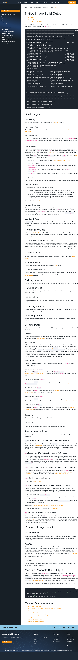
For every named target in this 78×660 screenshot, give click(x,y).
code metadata (69, 371)
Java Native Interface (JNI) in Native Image (38, 615)
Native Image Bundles (6, 27)
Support (68, 643)
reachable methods (40, 338)
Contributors (69, 641)
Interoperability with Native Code (8, 41)
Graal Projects (54, 2)
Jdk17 (30, 7)
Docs (19, 2)
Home (26, 7)
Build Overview (4, 20)
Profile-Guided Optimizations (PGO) (61, 160)
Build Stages (31, 17)
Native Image (46, 7)
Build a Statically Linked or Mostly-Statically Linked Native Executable (44, 608)
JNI (56, 265)
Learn (36, 634)
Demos (35, 641)
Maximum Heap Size (37, 481)
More (68, 634)
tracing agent (39, 445)
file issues (29, 142)
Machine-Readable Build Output (35, 21)
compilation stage (51, 152)
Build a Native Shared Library (35, 606)
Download (72, 2)
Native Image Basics (5, 18)
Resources (56, 634)
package (57, 443)
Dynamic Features (5, 39)
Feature (30, 610)
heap (61, 425)
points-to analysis (36, 232)
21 (44, 637)
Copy (76, 30)
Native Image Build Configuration (36, 621)
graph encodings (29, 275)
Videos (37, 2)
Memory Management (33, 617)
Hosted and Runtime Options (8, 31)
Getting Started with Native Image (8, 14)
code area (56, 390)
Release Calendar (70, 639)
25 (46, 637)
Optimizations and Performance (7, 35)
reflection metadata (29, 373)
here (76, 155)
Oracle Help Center (57, 637)
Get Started (7, 641)
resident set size (31, 546)
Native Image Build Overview (35, 619)
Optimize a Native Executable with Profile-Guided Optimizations (48, 505)
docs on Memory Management (46, 200)
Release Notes (70, 637)
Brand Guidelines (56, 641)
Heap (69, 383)
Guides (25, 2)
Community (44, 2)
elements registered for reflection (67, 400)
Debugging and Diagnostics (7, 37)
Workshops (36, 639)
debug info (67, 425)
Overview (53, 7)
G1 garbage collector (54, 508)
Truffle (52, 274)
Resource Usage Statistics (34, 19)
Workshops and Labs (5, 43)
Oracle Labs (55, 639)
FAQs (68, 645)
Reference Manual (37, 7)
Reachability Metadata (5, 33)
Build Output (5, 23)
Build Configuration (6, 25)
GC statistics (74, 553)
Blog (32, 2)
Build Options (5, 29)
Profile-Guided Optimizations (61, 473)
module (57, 348)
